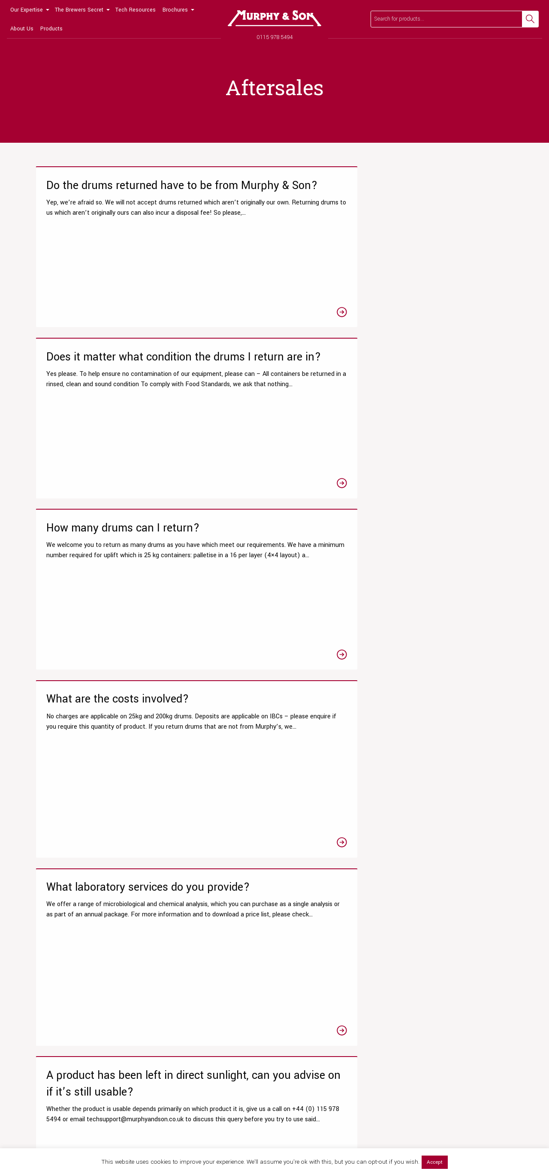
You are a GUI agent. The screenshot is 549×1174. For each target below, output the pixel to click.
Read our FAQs (402, 866)
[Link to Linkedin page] (95, 1082)
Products (51, 29)
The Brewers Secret (79, 10)
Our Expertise (26, 10)
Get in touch (486, 866)
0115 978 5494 (274, 37)
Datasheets (171, 937)
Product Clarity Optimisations (68, 994)
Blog (161, 980)
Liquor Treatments (305, 951)
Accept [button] (435, 1162)
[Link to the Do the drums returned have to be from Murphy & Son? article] (111, 254)
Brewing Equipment (306, 1022)
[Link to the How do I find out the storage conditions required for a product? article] (437, 655)
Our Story (419, 937)
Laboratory (170, 994)
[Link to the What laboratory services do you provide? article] (274, 444)
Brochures (175, 10)
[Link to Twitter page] (56, 1082)
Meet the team (426, 951)
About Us (21, 29)
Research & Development (64, 951)
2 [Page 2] (254, 788)
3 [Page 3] (274, 788)
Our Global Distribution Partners (448, 980)
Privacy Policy (468, 1134)
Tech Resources (135, 10)
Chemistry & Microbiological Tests (75, 980)
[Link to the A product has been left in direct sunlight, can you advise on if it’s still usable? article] (437, 444)
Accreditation (425, 994)
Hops (288, 994)
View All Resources (181, 1008)
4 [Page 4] (294, 788)
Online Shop (297, 937)
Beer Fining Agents (306, 965)
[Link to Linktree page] (115, 1082)
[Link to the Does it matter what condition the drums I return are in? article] (274, 254)
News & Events (426, 965)
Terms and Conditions (436, 1022)
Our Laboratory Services (62, 937)
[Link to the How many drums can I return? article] (437, 254)
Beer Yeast (295, 1008)
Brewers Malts (299, 980)
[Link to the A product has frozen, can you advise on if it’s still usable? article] (274, 655)
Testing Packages (54, 965)
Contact (417, 1008)
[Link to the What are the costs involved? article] (111, 444)
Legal (513, 1134)
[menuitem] (29, 9)
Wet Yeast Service (55, 1008)
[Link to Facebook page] (36, 1082)
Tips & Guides (174, 965)
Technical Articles (180, 951)
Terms (495, 1134)
